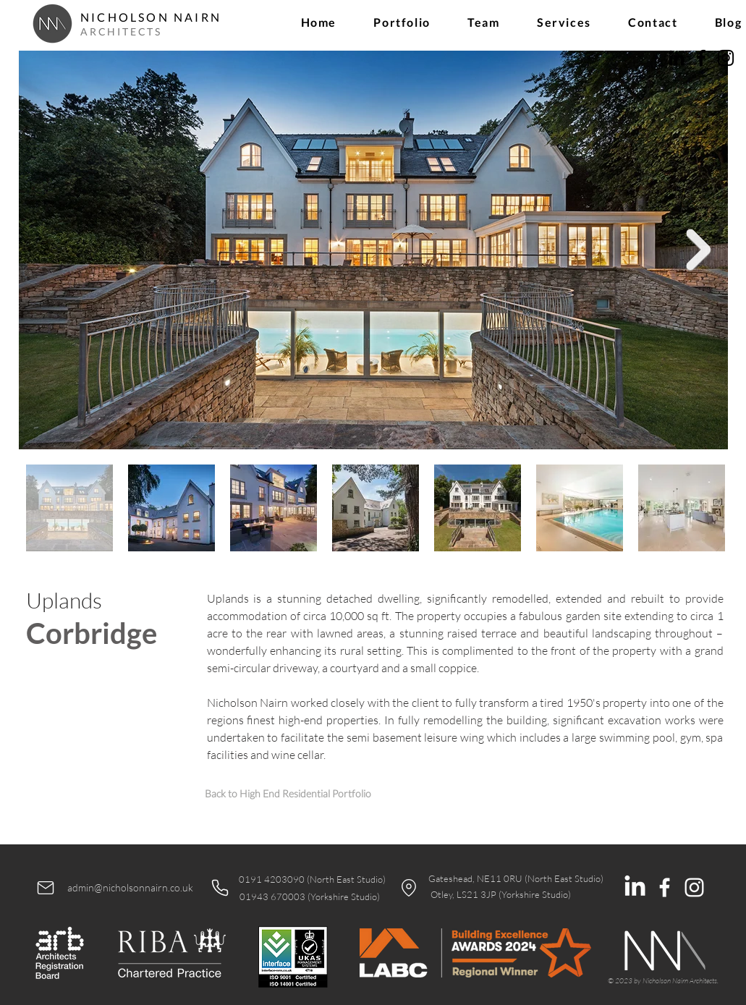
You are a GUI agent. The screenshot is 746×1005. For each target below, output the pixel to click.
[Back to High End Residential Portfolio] (288, 793)
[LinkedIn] (676, 58)
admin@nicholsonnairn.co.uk (130, 887)
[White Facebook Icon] (664, 887)
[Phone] (219, 887)
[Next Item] (699, 250)
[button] (402, 22)
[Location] (408, 887)
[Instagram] (726, 58)
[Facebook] (701, 58)
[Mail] (45, 887)
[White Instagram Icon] (694, 887)
